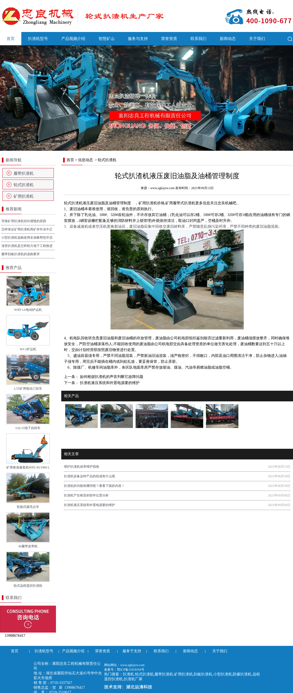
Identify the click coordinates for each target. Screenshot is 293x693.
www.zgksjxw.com (162, 188)
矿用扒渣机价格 (152, 203)
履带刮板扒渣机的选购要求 (20, 254)
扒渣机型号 (38, 38)
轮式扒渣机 (24, 185)
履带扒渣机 (24, 173)
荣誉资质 (169, 38)
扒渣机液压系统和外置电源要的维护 (109, 383)
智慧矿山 (107, 38)
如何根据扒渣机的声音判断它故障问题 (111, 377)
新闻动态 (228, 38)
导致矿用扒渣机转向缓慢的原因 (23, 221)
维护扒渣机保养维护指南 (81, 466)
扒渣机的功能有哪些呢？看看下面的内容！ (94, 486)
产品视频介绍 (73, 38)
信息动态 (85, 160)
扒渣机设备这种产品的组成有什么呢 (89, 476)
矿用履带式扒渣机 (180, 203)
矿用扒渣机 (24, 196)
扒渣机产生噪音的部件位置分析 (86, 495)
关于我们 (257, 38)
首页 (11, 38)
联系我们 (198, 38)
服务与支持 (138, 38)
